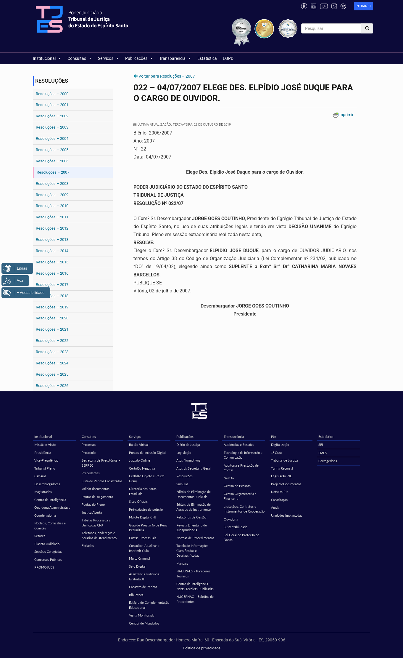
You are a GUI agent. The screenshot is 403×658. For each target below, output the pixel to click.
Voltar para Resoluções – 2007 (166, 76)
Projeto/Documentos (286, 484)
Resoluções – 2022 (52, 340)
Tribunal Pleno (44, 468)
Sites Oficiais (138, 501)
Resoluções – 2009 (52, 195)
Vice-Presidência (46, 460)
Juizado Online (139, 460)
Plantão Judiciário (46, 544)
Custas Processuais (142, 538)
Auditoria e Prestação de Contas (241, 467)
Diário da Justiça (188, 444)
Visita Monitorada (141, 615)
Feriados (88, 545)
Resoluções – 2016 (52, 273)
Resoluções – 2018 (52, 296)
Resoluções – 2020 (52, 318)
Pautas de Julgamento (97, 497)
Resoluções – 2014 (52, 251)
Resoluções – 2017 (52, 284)
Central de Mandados (144, 623)
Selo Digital (137, 566)
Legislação (183, 452)
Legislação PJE (281, 476)
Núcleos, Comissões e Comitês (50, 525)
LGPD (228, 58)
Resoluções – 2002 (52, 116)
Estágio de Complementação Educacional (149, 605)
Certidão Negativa (142, 468)
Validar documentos (95, 489)
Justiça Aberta (92, 512)
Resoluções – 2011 (52, 217)
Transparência (175, 58)
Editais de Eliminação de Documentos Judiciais (193, 494)
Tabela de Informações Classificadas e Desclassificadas (192, 550)
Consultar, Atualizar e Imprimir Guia (144, 548)
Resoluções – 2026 (52, 385)
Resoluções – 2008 (52, 183)
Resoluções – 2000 (52, 94)
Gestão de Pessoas (237, 486)
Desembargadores (47, 484)
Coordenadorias (45, 515)
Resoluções (184, 476)
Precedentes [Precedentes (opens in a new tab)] (91, 473)
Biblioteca (136, 595)
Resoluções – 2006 (52, 161)
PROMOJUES (44, 567)
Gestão (229, 478)
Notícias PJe (279, 492)
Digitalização (280, 444)
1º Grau (276, 452)
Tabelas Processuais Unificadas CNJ (96, 522)
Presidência (42, 452)
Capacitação (279, 500)
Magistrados (43, 492)
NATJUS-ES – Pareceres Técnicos (193, 573)
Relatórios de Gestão (191, 517)
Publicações (139, 58)
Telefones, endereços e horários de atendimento (99, 535)
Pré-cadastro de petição (146, 509)
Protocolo (89, 452)
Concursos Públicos (48, 559)
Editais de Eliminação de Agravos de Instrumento (193, 506)
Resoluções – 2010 (52, 206)
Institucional (47, 58)
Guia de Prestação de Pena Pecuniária (148, 527)
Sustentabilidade (235, 527)
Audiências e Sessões (239, 444)
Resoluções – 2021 (52, 329)
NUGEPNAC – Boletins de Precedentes (195, 599)
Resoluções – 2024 (52, 363)
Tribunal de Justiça (284, 460)
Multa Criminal (139, 558)
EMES (322, 453)
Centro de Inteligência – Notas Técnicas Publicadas (195, 586)
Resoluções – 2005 (52, 150)
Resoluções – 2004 (52, 138)
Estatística (207, 58)
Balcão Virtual (139, 444)
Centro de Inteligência (50, 500)
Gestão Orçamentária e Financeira (240, 496)
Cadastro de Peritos (143, 587)
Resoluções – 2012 (52, 228)
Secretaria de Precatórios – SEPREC (101, 462)
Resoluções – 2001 (52, 105)
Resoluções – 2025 (52, 374)
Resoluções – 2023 (52, 352)
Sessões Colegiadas (48, 551)
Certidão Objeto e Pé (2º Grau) (146, 478)
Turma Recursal (282, 468)
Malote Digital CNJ (142, 517)
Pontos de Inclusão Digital (147, 452)
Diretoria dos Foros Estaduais (143, 491)
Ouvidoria (231, 519)
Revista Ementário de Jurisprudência (191, 527)
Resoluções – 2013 (52, 239)
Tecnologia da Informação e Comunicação (243, 455)
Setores (39, 536)
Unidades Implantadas (286, 515)
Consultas (79, 58)
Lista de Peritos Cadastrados (102, 481)
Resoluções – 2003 (52, 127)
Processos (89, 444)
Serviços (108, 58)
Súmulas (182, 484)
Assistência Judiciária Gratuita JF (144, 576)
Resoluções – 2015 (52, 262)
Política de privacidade (201, 648)
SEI (320, 444)
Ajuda (275, 507)
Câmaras (40, 476)
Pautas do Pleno (93, 504)
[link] (363, 6)
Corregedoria (327, 461)
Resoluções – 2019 (52, 307)
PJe (273, 436)
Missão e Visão (45, 444)
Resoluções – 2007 (53, 172)
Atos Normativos (188, 460)
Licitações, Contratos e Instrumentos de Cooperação (244, 509)
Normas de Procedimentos (195, 538)
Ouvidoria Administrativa (52, 507)
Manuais (182, 563)
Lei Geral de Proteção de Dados (241, 537)
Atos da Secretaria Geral (193, 468)
